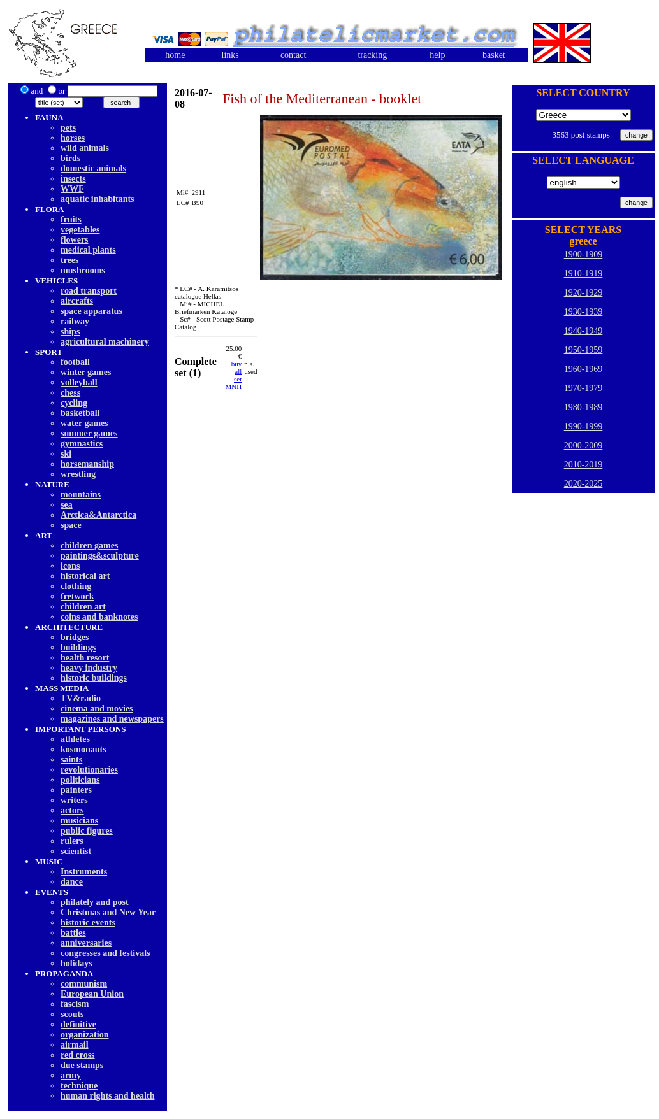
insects (73, 178)
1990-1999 (583, 426)
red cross (78, 1055)
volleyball (79, 382)
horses (73, 138)
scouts (72, 1014)
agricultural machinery (105, 341)
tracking (372, 55)
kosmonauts (83, 749)
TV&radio (81, 698)
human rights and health (107, 1096)
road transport (89, 291)
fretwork (77, 596)
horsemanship (87, 464)
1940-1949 (583, 331)
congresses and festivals (105, 953)
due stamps (82, 1065)
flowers (75, 240)
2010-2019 (583, 464)
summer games (89, 433)
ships (70, 331)
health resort (85, 657)
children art (83, 606)
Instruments (84, 871)
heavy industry (89, 668)
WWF (72, 189)
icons (70, 566)
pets (68, 127)
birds (70, 158)
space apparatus (91, 311)
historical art (85, 576)
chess (70, 392)
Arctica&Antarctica (98, 515)
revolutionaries (89, 769)
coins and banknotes (99, 617)
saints (71, 759)
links (230, 55)
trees (70, 260)
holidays (76, 963)
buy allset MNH (234, 375)
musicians (79, 820)
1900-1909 (583, 254)
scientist (76, 851)
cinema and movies (97, 708)
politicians (80, 780)
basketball (80, 413)
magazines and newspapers (112, 718)
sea (67, 505)
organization (84, 1034)
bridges (75, 637)
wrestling (78, 474)
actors (72, 810)
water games (84, 423)
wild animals (85, 148)
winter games (86, 372)
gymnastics (82, 443)
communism (84, 983)
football (75, 362)
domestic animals (93, 168)
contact (293, 55)
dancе (72, 882)
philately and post (95, 902)
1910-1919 (583, 273)
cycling (74, 403)
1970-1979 (583, 388)
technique (79, 1085)
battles (73, 932)
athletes (75, 739)
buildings (78, 647)
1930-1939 (583, 312)
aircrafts (77, 301)
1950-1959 (583, 350)
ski (66, 454)
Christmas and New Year (108, 912)
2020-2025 (583, 483)
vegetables (80, 229)
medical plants (88, 250)
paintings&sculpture (100, 555)
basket (493, 55)
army (71, 1075)
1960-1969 (583, 369)
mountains (81, 494)
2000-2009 (583, 445)
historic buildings (94, 678)
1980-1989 (583, 407)
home (175, 55)
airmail (75, 1045)
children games (89, 545)
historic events (88, 922)
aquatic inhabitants (97, 199)
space (71, 525)
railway (75, 321)
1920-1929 (583, 292)
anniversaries (86, 943)
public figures (87, 831)
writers (74, 800)
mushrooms (83, 270)
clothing (76, 586)
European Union (92, 994)
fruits (71, 219)
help (437, 55)
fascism (75, 1004)
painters (76, 790)
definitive (78, 1024)
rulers (72, 841)
